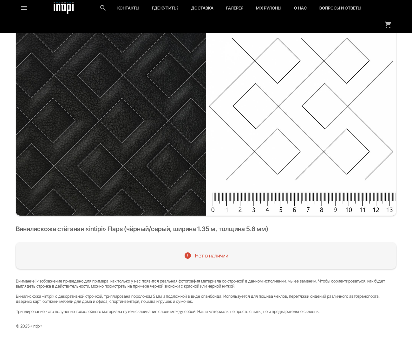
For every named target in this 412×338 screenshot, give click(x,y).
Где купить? (165, 7)
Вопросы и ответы (340, 7)
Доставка (202, 7)
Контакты (128, 7)
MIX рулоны (268, 7)
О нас (300, 7)
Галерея (234, 7)
